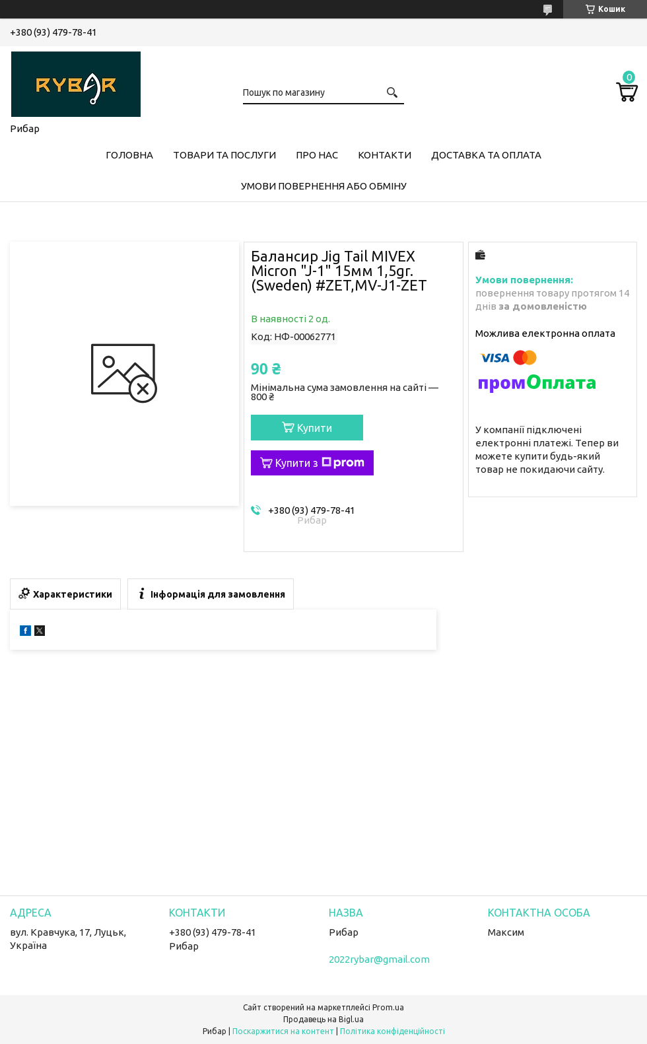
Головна (129, 154)
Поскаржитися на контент (283, 1031)
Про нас (317, 154)
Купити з (319, 463)
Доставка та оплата (486, 154)
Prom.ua (388, 1007)
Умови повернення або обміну (324, 185)
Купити (314, 428)
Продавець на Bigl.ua (323, 1019)
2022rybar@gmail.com (379, 959)
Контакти (384, 154)
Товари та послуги (224, 154)
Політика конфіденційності (392, 1031)
